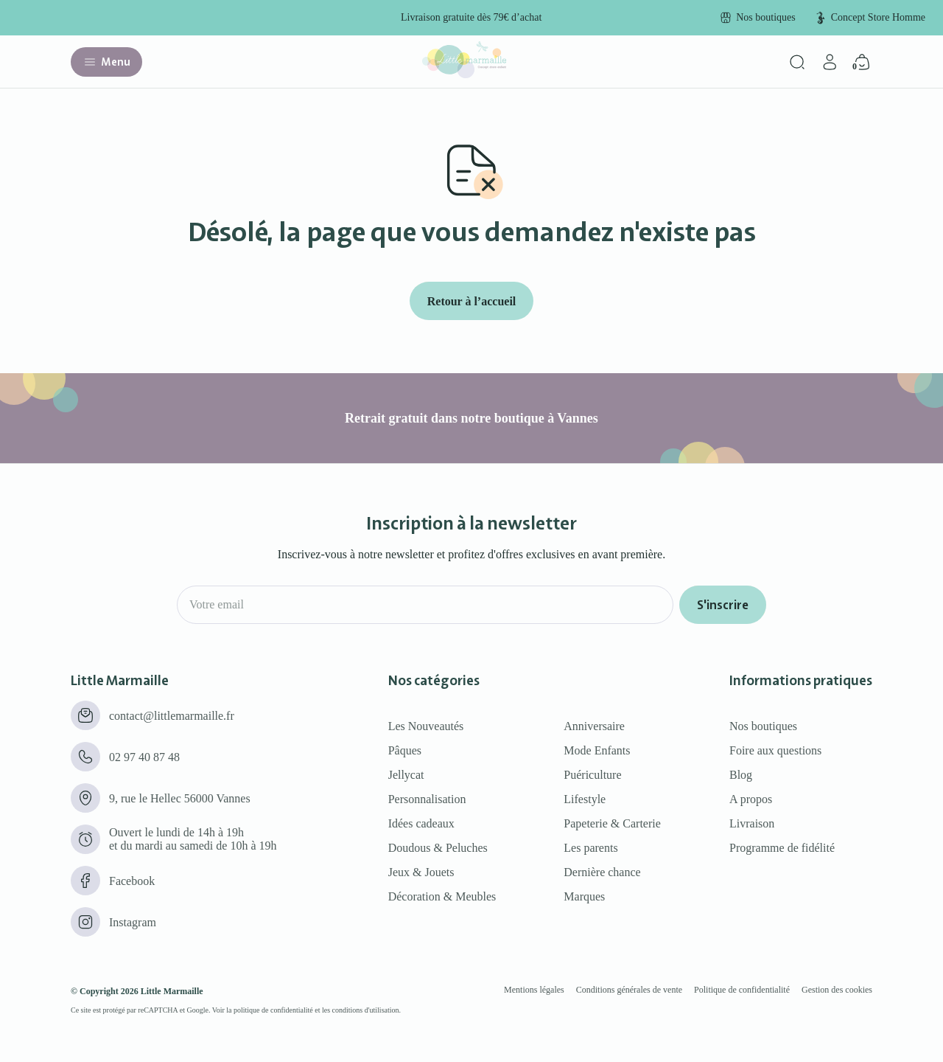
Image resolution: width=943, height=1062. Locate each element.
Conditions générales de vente (629, 990)
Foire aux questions (775, 750)
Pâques (404, 750)
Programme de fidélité (782, 847)
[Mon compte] (829, 62)
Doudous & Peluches (438, 847)
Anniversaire (594, 726)
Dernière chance (602, 872)
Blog (740, 774)
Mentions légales (534, 990)
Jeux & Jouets (421, 872)
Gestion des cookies (837, 990)
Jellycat (406, 774)
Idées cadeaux (421, 823)
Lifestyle (585, 799)
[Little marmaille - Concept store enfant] (464, 74)
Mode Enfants (597, 750)
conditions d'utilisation (365, 1010)
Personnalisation (427, 799)
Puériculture (592, 774)
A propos (750, 799)
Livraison (751, 823)
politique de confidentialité (273, 1010)
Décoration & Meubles (442, 896)
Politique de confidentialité (742, 990)
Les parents (590, 847)
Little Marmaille (172, 991)
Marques (584, 896)
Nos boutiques (763, 726)
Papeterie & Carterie (612, 823)
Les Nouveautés (426, 726)
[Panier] (862, 62)
